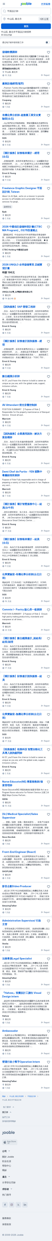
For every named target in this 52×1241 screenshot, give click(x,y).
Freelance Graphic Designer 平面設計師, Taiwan (22, 190)
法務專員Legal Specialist (17, 958)
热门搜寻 (6, 1194)
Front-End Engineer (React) (19, 851)
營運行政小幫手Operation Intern (21, 1061)
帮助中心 (6, 1165)
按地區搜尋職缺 (9, 1121)
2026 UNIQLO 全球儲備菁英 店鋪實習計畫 (22, 266)
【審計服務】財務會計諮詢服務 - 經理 (22, 343)
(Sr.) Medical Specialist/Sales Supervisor (20, 816)
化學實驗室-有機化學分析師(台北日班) (22, 576)
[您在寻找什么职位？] (26, 11)
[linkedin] (25, 1205)
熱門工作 (6, 1117)
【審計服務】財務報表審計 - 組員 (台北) (20, 541)
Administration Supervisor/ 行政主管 (21, 922)
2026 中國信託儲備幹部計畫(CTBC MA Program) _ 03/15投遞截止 (22, 228)
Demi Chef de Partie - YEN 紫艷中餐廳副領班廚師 (22, 473)
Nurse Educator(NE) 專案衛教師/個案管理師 (22, 783)
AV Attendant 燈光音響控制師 (19, 404)
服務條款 (6, 1218)
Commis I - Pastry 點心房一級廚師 (22, 609)
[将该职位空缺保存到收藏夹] (48, 52)
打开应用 (45, 4)
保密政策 (6, 1224)
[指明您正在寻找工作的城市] (26, 19)
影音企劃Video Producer (16, 886)
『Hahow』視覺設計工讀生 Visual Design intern (21, 994)
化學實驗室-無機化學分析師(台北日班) (22, 716)
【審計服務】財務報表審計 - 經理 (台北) (20, 155)
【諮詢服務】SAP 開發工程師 (18, 306)
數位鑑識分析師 (11, 376)
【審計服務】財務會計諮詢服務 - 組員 (22, 678)
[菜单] (4, 4)
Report (45, 75)
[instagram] (11, 1205)
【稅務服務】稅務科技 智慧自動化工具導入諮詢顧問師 (22, 751)
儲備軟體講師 (9, 52)
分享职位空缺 (9, 1182)
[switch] (47, 42)
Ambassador (10, 1030)
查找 (26, 26)
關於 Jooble (8, 1156)
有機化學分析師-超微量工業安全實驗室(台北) (21, 117)
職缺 (4, 1170)
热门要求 (9, 1107)
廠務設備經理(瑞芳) (13, 83)
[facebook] (5, 1205)
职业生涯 (6, 1161)
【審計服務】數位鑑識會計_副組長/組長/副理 (22, 640)
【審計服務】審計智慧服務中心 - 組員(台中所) (22, 506)
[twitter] (18, 1205)
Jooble (20, 1234)
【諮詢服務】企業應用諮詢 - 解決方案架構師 (22, 435)
